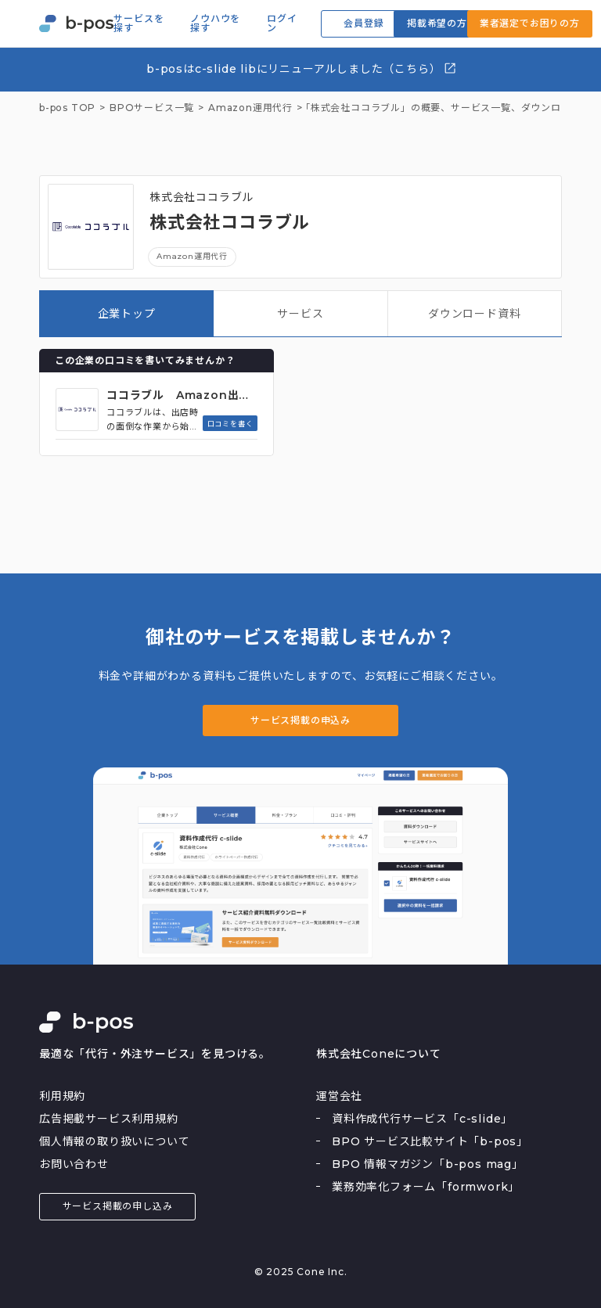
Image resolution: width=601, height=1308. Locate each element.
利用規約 (62, 1096)
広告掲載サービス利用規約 (108, 1119)
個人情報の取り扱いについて (114, 1141)
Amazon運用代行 (192, 256)
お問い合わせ (74, 1164)
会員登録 (363, 23)
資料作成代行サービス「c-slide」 (422, 1119)
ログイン (282, 23)
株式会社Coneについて (378, 1054)
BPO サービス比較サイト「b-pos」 (430, 1141)
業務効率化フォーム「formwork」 (426, 1187)
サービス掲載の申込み (300, 720)
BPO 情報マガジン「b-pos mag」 (428, 1164)
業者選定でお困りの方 (530, 23)
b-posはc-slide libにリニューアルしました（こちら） (301, 68)
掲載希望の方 (437, 23)
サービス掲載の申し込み (118, 1206)
